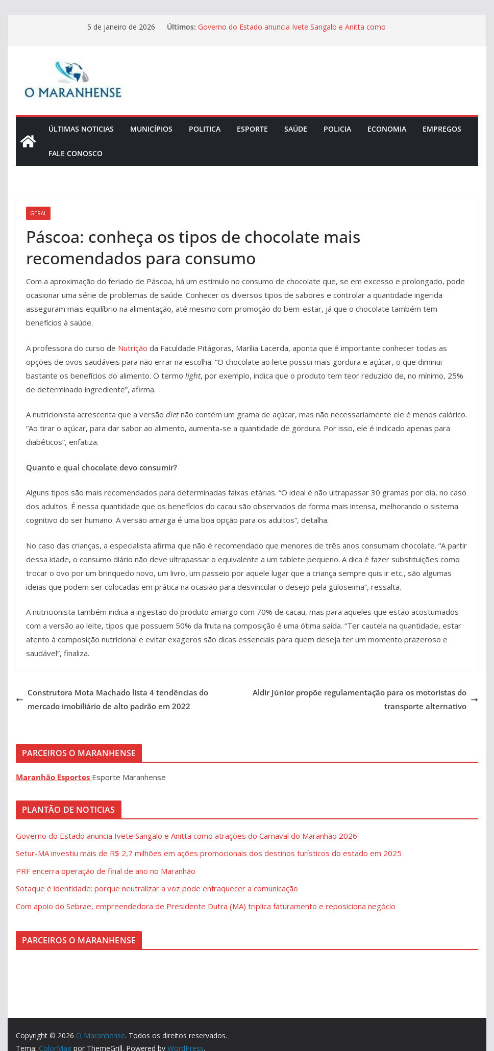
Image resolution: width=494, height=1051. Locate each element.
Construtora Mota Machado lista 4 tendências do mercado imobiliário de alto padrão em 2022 (112, 699)
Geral (38, 213)
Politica (204, 129)
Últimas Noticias (81, 129)
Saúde (295, 129)
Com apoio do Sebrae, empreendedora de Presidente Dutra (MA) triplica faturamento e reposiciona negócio (206, 906)
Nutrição (132, 348)
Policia (337, 129)
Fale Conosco (75, 153)
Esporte (252, 129)
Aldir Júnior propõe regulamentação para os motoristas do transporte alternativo (365, 699)
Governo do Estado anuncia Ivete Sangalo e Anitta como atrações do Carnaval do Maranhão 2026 (292, 32)
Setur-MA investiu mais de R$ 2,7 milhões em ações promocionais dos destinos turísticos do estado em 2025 (209, 853)
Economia (386, 129)
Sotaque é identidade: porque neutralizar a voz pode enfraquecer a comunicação (157, 888)
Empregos (442, 129)
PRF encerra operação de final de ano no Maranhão (105, 871)
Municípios (151, 129)
